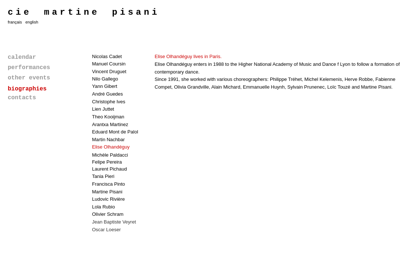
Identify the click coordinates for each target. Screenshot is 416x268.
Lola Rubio (103, 207)
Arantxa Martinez (110, 124)
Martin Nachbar (108, 139)
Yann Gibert (104, 86)
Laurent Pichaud (109, 169)
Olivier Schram (107, 214)
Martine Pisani (107, 191)
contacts (22, 97)
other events (29, 78)
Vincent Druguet (109, 71)
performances (29, 67)
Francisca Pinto (108, 184)
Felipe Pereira (107, 162)
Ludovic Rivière (108, 199)
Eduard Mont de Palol (115, 132)
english (31, 22)
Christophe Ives (108, 101)
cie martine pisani (84, 12)
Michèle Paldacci (110, 155)
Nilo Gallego (105, 79)
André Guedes (107, 94)
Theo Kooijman (108, 116)
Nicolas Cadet (107, 56)
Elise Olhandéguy (111, 147)
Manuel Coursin (109, 64)
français (15, 22)
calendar (22, 57)
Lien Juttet (103, 109)
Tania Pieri (103, 176)
